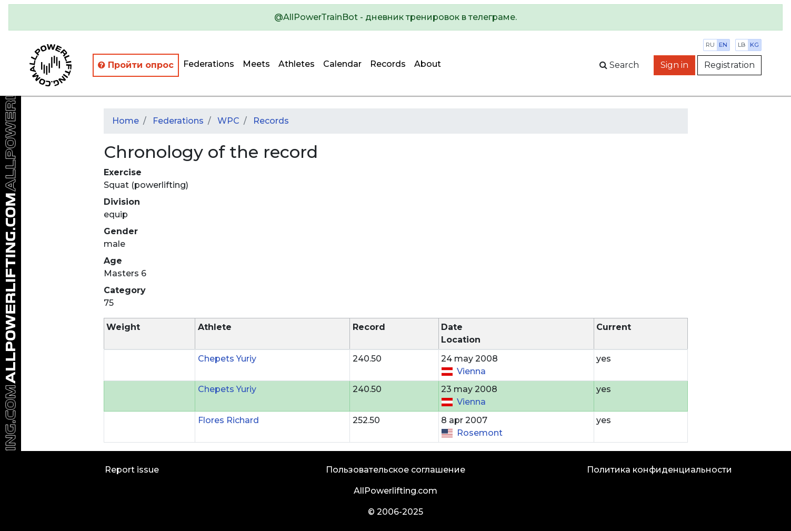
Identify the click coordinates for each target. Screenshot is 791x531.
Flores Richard (228, 420)
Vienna (471, 371)
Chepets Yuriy (227, 359)
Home (125, 121)
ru (710, 44)
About (427, 64)
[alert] (395, 17)
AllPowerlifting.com (395, 491)
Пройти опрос (136, 65)
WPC (228, 121)
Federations (208, 64)
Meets (256, 64)
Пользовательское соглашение (395, 470)
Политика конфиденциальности (659, 470)
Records (388, 64)
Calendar (342, 64)
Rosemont (480, 433)
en (723, 44)
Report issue (132, 470)
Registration (729, 65)
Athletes (296, 64)
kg (754, 44)
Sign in (674, 65)
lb (742, 44)
